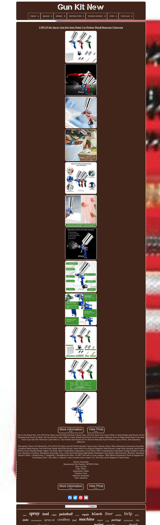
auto (25, 520)
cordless (63, 519)
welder (54, 515)
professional (128, 520)
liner (109, 513)
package (116, 520)
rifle (137, 520)
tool (45, 514)
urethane (118, 515)
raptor (100, 520)
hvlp (128, 513)
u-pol (107, 521)
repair (85, 514)
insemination (36, 520)
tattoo (25, 515)
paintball (66, 514)
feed (74, 520)
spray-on (49, 520)
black (97, 514)
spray (34, 513)
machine (86, 519)
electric (77, 515)
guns (137, 515)
